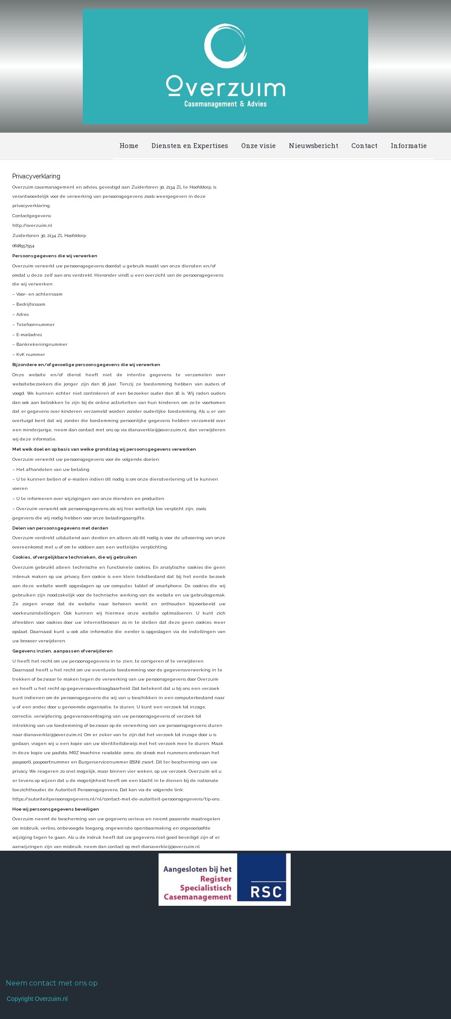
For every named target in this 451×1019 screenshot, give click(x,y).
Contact (364, 145)
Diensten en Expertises (190, 145)
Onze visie (258, 145)
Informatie (409, 145)
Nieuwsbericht (313, 145)
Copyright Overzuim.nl (37, 998)
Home (128, 145)
